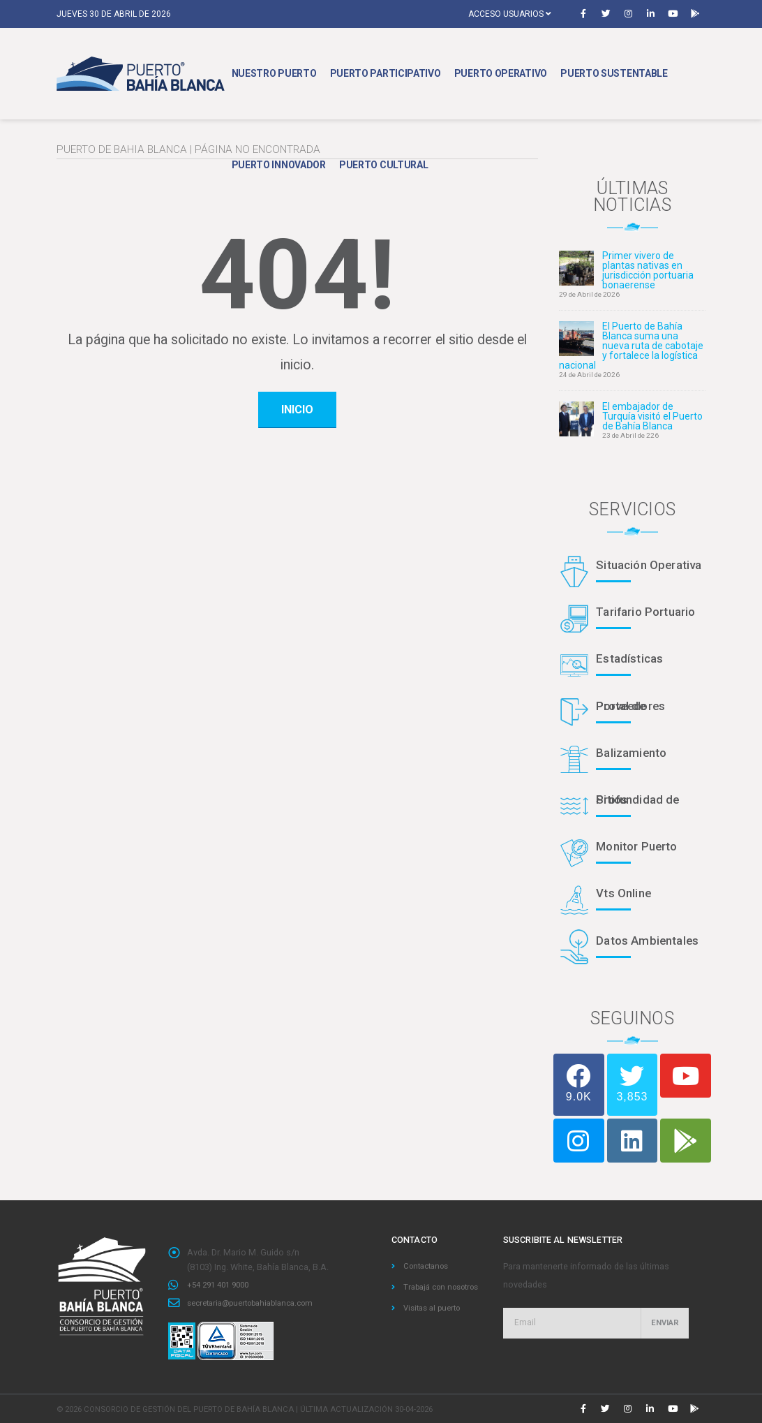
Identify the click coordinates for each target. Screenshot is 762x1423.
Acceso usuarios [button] (509, 14)
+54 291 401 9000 (222, 1284)
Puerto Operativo (500, 73)
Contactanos (429, 1265)
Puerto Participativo (385, 73)
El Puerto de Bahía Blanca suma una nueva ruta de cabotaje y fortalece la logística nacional (631, 345)
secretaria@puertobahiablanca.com (259, 1302)
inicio (297, 409)
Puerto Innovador (279, 164)
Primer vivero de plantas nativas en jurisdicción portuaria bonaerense (648, 270)
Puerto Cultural (383, 164)
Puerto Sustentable (614, 73)
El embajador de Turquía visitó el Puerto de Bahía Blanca (652, 416)
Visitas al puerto (435, 1323)
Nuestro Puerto (274, 73)
